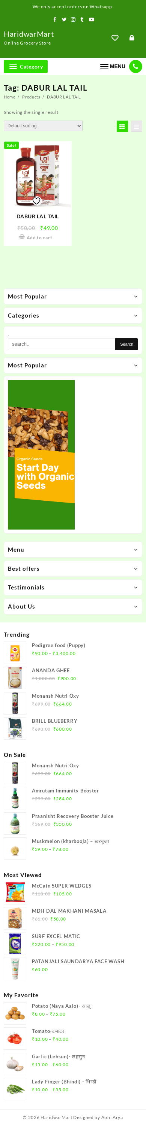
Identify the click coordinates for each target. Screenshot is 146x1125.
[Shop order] (43, 126)
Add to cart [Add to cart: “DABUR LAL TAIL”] (40, 237)
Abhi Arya (112, 1117)
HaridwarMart (29, 33)
